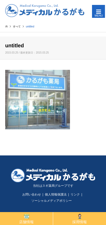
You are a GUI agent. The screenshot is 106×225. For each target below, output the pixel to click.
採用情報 (79, 218)
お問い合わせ (31, 194)
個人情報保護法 (56, 194)
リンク (75, 194)
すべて (17, 26)
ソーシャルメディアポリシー (51, 200)
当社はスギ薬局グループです (53, 185)
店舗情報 (26, 218)
